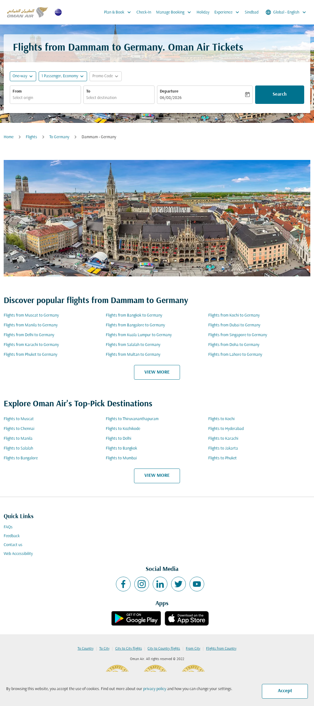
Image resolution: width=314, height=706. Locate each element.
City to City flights (128, 649)
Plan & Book (119, 12)
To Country (86, 649)
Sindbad (251, 12)
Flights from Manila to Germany (31, 325)
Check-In (143, 12)
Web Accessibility (18, 554)
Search (280, 94)
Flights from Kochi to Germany (234, 315)
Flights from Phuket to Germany (30, 354)
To (88, 91)
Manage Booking (175, 12)
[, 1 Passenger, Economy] (59, 76)
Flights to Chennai (19, 429)
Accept (285, 691)
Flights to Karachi (223, 438)
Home (8, 137)
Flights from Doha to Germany (233, 345)
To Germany (59, 137)
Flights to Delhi (118, 438)
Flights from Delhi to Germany (29, 335)
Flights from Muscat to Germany (31, 315)
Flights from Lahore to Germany (235, 354)
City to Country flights (163, 649)
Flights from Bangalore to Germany (135, 325)
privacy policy (154, 689)
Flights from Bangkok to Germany (134, 315)
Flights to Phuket (222, 458)
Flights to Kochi (221, 419)
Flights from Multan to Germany (133, 354)
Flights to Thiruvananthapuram (132, 419)
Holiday (203, 12)
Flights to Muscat (19, 419)
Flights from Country (221, 649)
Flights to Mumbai (121, 458)
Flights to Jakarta (223, 448)
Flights (31, 137)
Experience (228, 12)
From (17, 91)
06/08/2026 (171, 98)
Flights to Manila (18, 438)
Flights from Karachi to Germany (31, 345)
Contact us (13, 545)
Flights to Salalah (18, 448)
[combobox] (45, 98)
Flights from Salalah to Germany (133, 345)
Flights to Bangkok (121, 448)
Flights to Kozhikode (123, 429)
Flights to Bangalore (21, 458)
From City (193, 649)
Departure (169, 91)
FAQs (8, 527)
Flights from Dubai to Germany (234, 325)
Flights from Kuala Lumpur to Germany (139, 335)
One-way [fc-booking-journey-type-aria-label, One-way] (20, 76)
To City (104, 649)
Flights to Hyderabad (226, 429)
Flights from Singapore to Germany (237, 335)
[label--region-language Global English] (286, 12)
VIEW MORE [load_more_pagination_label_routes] (157, 372)
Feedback (12, 536)
